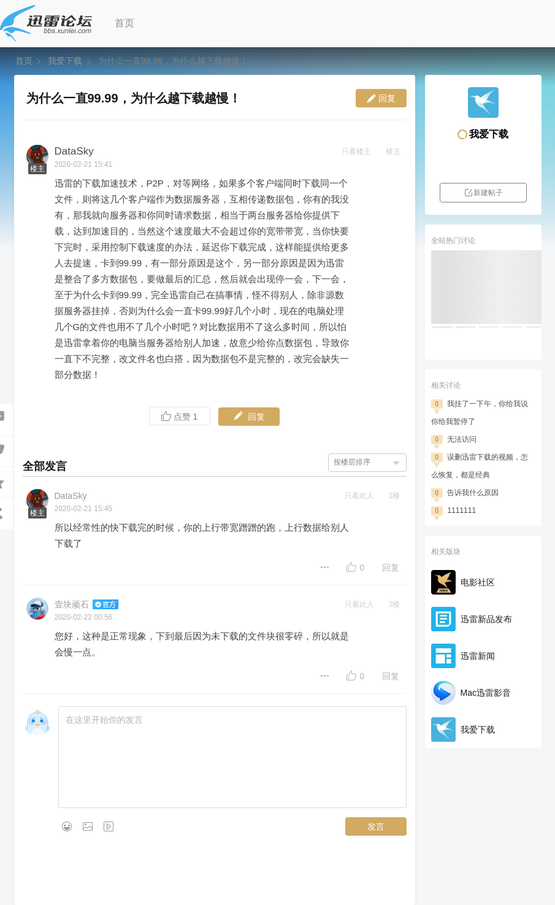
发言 (376, 826)
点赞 (179, 416)
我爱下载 (65, 61)
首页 (124, 23)
